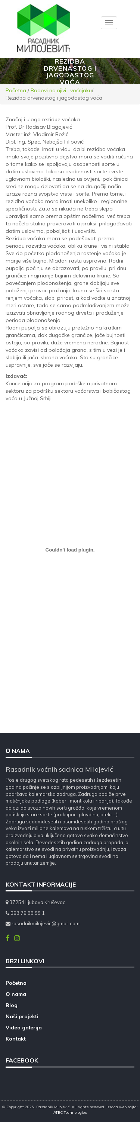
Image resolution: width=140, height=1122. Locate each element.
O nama (16, 994)
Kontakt (16, 1038)
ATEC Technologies (70, 1112)
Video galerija (24, 1027)
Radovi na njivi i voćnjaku (61, 90)
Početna (16, 90)
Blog (12, 1005)
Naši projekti (22, 1016)
